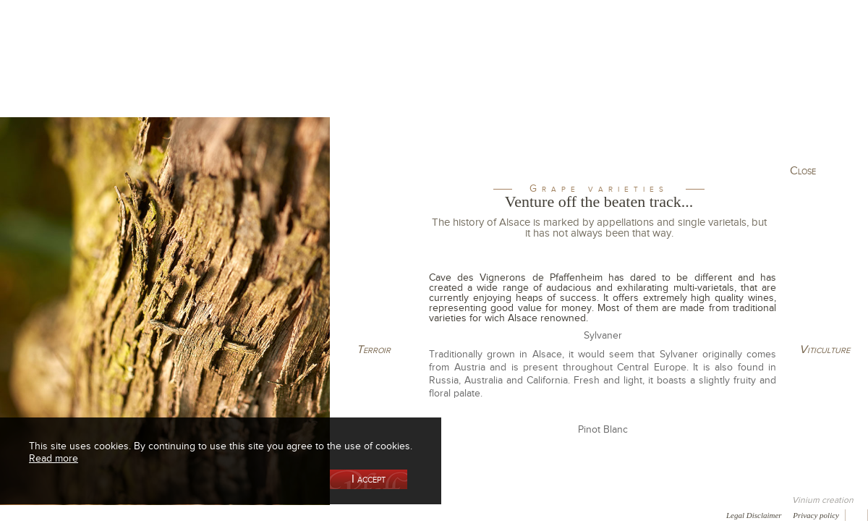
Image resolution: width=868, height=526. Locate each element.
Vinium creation (823, 500)
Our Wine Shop (180, 75)
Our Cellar (73, 75)
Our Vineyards (286, 75)
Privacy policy (816, 515)
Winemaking (588, 75)
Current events (801, 75)
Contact (332, 514)
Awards (65, 514)
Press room (276, 514)
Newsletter (387, 514)
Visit (694, 75)
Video (439, 514)
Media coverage (128, 514)
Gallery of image (206, 514)
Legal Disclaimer (754, 515)
